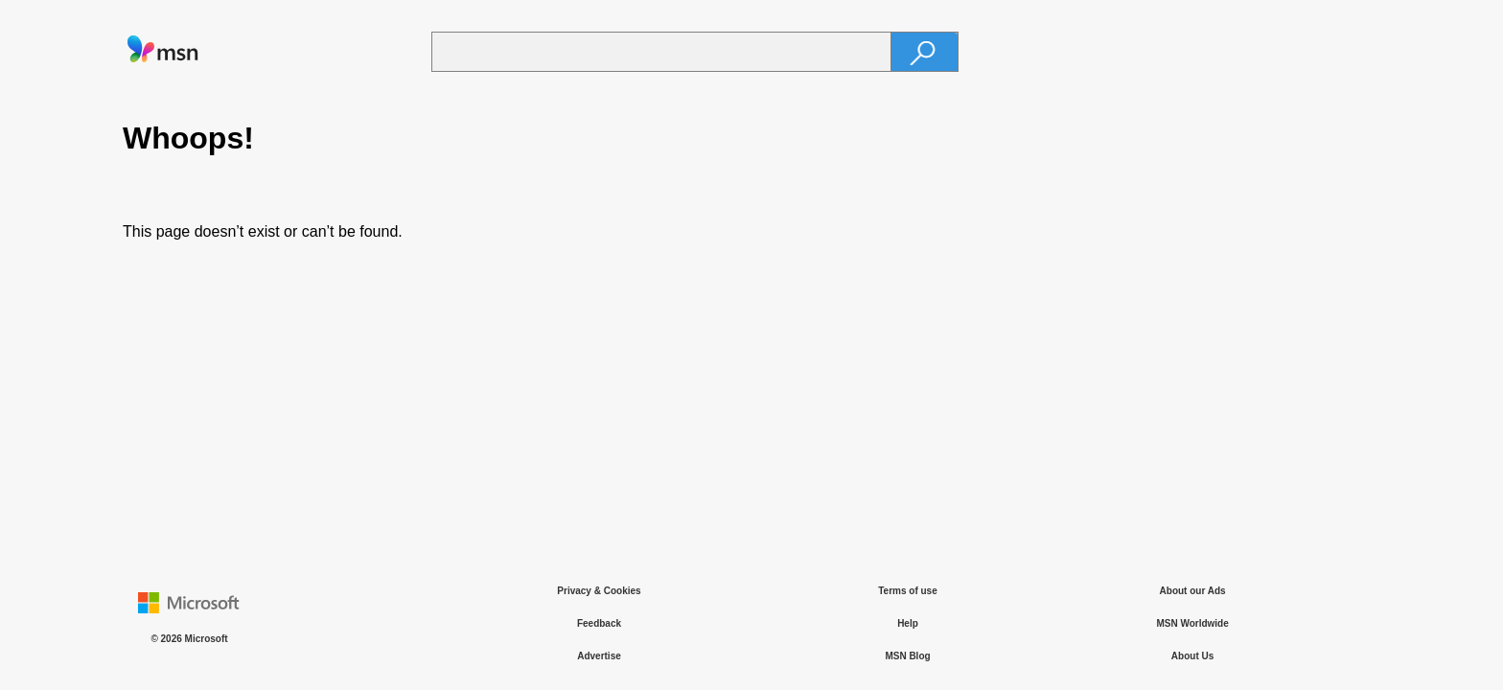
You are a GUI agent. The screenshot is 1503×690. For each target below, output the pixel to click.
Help (907, 623)
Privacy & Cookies (598, 591)
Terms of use (907, 591)
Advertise (599, 656)
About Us (1192, 656)
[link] (162, 59)
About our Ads (1193, 591)
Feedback (599, 623)
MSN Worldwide (1192, 623)
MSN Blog (907, 656)
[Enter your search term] (661, 52)
